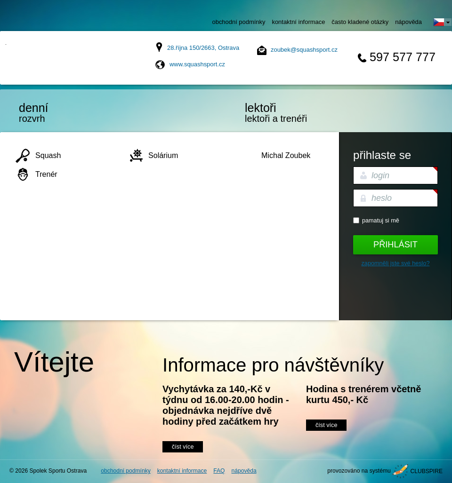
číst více (183, 446)
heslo (381, 198)
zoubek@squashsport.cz (304, 49)
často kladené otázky (359, 21)
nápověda (408, 21)
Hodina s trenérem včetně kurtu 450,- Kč (363, 394)
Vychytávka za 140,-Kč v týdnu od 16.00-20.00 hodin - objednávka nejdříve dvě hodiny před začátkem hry (225, 405)
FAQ (219, 470)
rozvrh (59, 112)
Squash (48, 155)
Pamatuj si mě (380, 220)
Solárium (163, 155)
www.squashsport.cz (197, 64)
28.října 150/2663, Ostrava (203, 47)
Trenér (46, 174)
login (380, 175)
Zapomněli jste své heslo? (396, 263)
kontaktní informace (298, 21)
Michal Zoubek (285, 155)
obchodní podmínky (239, 21)
